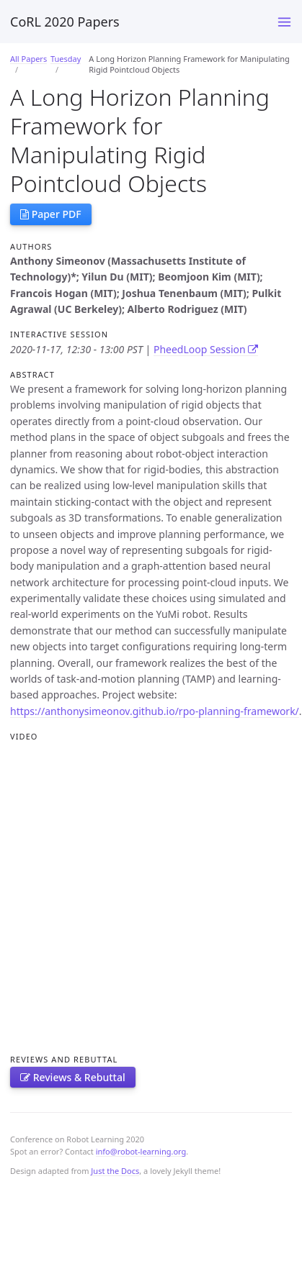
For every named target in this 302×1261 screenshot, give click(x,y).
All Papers (28, 58)
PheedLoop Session (206, 349)
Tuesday (65, 58)
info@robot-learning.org (141, 1151)
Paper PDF (50, 214)
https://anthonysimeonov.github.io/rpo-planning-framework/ (154, 711)
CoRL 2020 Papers (65, 21)
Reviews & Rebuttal (72, 1077)
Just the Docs (115, 1170)
